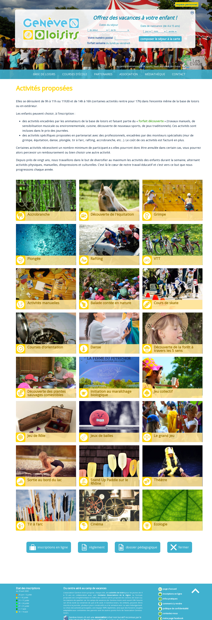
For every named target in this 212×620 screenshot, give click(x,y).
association (128, 74)
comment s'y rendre (170, 604)
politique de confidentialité (173, 609)
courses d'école (74, 74)
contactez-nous (168, 614)
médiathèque (155, 74)
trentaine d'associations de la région (114, 595)
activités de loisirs (116, 592)
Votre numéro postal (100, 38)
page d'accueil (167, 589)
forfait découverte (151, 121)
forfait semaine (96, 43)
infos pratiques (168, 599)
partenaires (103, 74)
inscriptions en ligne (170, 594)
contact (178, 74)
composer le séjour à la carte (160, 39)
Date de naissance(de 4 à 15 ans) (160, 25)
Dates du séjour (108, 25)
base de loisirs (44, 74)
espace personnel (186, 4)
